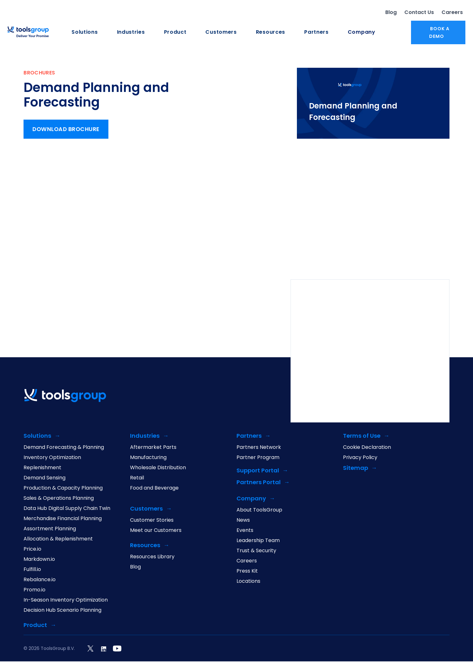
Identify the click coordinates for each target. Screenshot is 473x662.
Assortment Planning (50, 529)
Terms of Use (361, 436)
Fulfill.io (32, 570)
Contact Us (419, 12)
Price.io (32, 550)
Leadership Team (258, 541)
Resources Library (152, 557)
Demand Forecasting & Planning (64, 448)
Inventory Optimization (52, 458)
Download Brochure (67, 130)
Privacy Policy (360, 458)
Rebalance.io (40, 580)
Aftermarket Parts (153, 448)
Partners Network (258, 448)
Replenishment (42, 468)
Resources (270, 32)
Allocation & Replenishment (58, 539)
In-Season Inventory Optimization (66, 600)
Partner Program (257, 458)
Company (361, 32)
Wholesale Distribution (158, 468)
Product (175, 32)
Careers (452, 12)
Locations (248, 582)
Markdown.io (39, 560)
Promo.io (34, 590)
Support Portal (257, 471)
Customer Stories (152, 521)
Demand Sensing (44, 478)
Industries (131, 32)
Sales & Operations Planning (59, 499)
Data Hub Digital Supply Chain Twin (67, 509)
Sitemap (355, 468)
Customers (220, 32)
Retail (137, 478)
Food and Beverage (154, 488)
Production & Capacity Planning (63, 488)
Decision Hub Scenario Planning (62, 611)
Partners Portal (258, 483)
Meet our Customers (156, 531)
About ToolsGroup (259, 510)
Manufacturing (148, 458)
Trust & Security (256, 551)
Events (244, 531)
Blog (391, 12)
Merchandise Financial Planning (63, 519)
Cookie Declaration (367, 448)
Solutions (85, 32)
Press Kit (247, 571)
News (243, 521)
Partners (316, 32)
